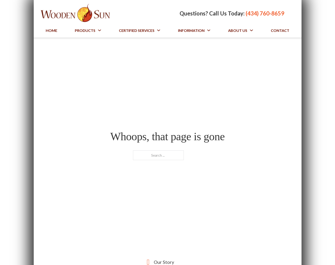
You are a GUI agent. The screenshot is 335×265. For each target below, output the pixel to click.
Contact (280, 30)
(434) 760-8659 (265, 13)
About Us (237, 30)
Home (51, 30)
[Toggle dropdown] (99, 30)
